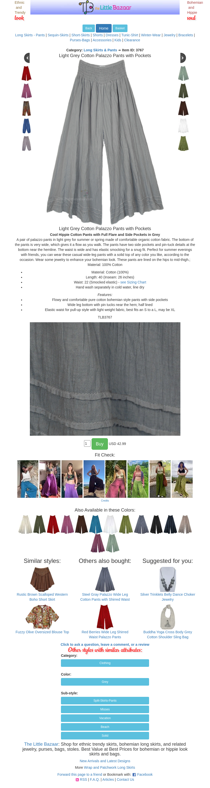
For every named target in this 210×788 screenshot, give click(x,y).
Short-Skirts (81, 35)
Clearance (132, 40)
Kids (117, 40)
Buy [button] (100, 443)
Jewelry (169, 35)
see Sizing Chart (133, 282)
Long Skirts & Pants (100, 50)
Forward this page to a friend (79, 774)
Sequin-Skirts (58, 35)
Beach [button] (105, 727)
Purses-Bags (80, 40)
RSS (83, 779)
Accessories (102, 40)
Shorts (98, 35)
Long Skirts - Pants (30, 35)
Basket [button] (120, 28)
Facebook (145, 774)
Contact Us (125, 779)
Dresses (112, 35)
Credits (105, 500)
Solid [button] (105, 735)
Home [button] (103, 28)
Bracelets (185, 35)
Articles (108, 779)
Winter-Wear (151, 35)
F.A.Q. (95, 779)
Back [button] (88, 28)
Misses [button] (105, 709)
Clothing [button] (104, 663)
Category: (69, 656)
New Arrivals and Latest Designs (105, 761)
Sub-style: (69, 693)
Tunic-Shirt (129, 35)
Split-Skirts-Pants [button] (104, 700)
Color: (66, 674)
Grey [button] (105, 682)
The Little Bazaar (41, 744)
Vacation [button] (105, 718)
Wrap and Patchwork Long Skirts (109, 767)
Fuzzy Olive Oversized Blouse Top (42, 632)
